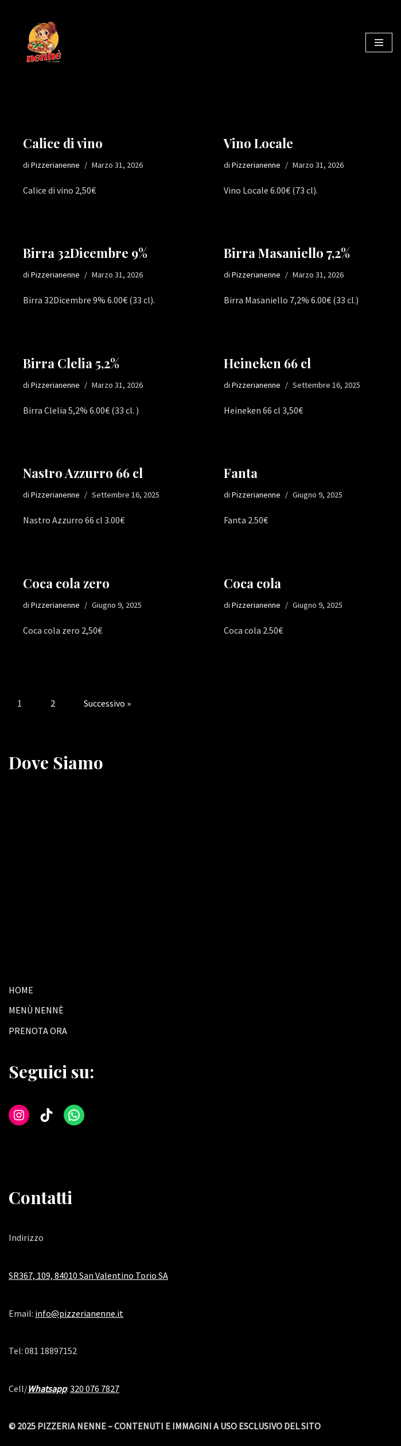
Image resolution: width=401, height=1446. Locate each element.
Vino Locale (258, 143)
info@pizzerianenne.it (79, 1314)
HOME (21, 990)
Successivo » (107, 704)
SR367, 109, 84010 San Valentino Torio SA (88, 1276)
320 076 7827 (94, 1389)
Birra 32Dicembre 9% (85, 253)
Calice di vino (63, 143)
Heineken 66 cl (267, 363)
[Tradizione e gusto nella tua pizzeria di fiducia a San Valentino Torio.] (43, 42)
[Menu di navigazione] (378, 42)
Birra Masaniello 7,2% (287, 253)
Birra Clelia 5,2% (71, 363)
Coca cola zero (66, 583)
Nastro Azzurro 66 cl (83, 473)
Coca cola (252, 583)
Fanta (241, 473)
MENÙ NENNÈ (36, 1010)
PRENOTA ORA (38, 1031)
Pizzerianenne (55, 165)
